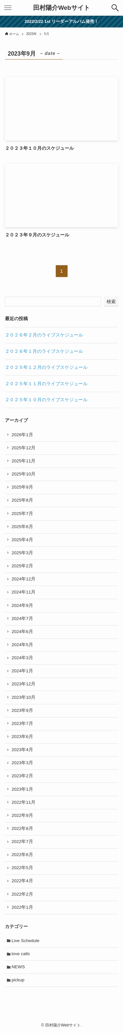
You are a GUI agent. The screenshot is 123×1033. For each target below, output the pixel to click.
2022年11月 (23, 802)
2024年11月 (23, 592)
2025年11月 (23, 460)
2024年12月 (23, 579)
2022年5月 (22, 867)
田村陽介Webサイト (61, 8)
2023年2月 (22, 775)
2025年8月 (22, 500)
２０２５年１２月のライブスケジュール (46, 367)
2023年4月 (22, 749)
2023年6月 (22, 736)
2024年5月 (22, 644)
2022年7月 (22, 841)
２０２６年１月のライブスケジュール (44, 351)
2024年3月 (22, 657)
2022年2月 (22, 894)
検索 (111, 301)
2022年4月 (22, 880)
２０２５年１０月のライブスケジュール (46, 399)
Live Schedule (25, 940)
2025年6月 (22, 526)
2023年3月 (22, 762)
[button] (115, 8)
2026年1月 (22, 434)
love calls (20, 953)
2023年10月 (23, 697)
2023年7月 (22, 723)
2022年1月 (22, 907)
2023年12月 (23, 683)
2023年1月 (22, 789)
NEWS (18, 966)
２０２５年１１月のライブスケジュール (46, 383)
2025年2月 (22, 565)
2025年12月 (23, 447)
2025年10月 (23, 474)
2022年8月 (22, 828)
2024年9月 (22, 605)
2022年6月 (22, 854)
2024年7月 (22, 618)
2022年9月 (22, 815)
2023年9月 (22, 710)
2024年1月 (22, 670)
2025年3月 (22, 552)
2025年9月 (22, 487)
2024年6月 (22, 631)
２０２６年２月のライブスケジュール (44, 335)
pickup (17, 979)
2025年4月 (22, 539)
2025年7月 (22, 513)
